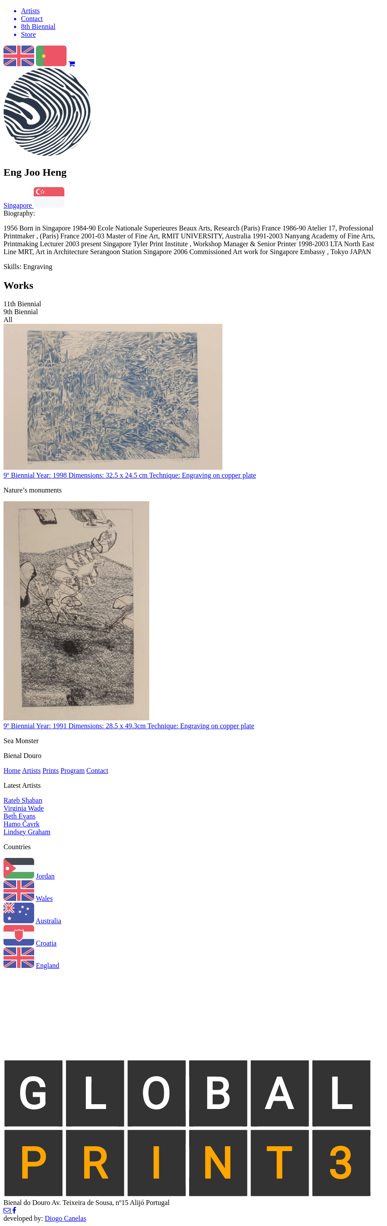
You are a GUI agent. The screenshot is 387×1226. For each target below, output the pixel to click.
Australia (48, 921)
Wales (44, 898)
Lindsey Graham (27, 832)
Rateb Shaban (23, 800)
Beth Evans (19, 816)
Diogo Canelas (65, 1218)
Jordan (45, 876)
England (47, 965)
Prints (50, 770)
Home (12, 770)
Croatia (46, 943)
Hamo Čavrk (21, 824)
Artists (31, 770)
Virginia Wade (24, 808)
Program (72, 770)
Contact (97, 770)
